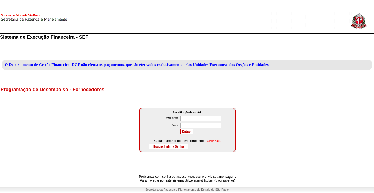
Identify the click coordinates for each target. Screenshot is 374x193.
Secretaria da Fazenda (53, 21)
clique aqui (194, 176)
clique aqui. (214, 141)
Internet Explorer (203, 180)
